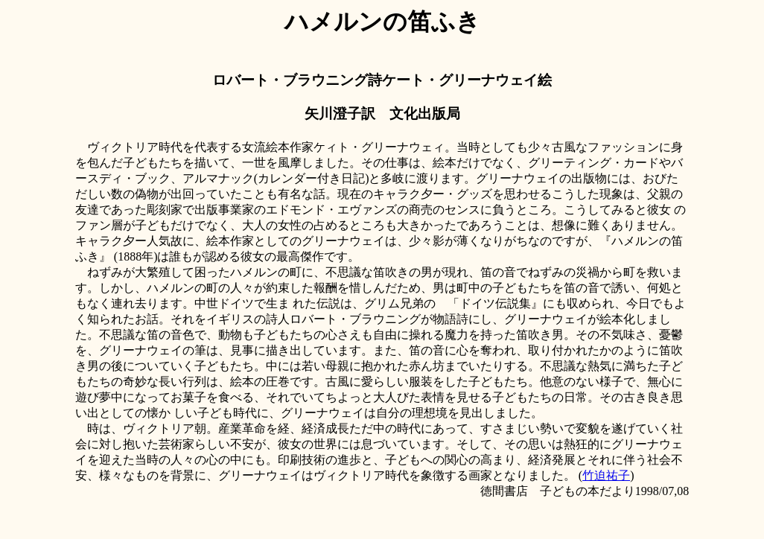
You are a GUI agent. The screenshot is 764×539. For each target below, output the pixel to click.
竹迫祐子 (606, 475)
